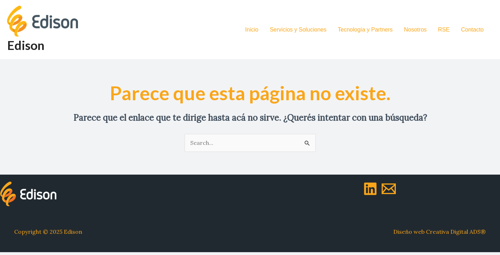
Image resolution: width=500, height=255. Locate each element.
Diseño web (409, 231)
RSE (444, 30)
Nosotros (415, 30)
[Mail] (389, 189)
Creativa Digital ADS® (456, 231)
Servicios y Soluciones (298, 30)
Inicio (251, 30)
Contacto (472, 30)
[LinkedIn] (370, 189)
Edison (25, 45)
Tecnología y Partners (365, 30)
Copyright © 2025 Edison (48, 231)
